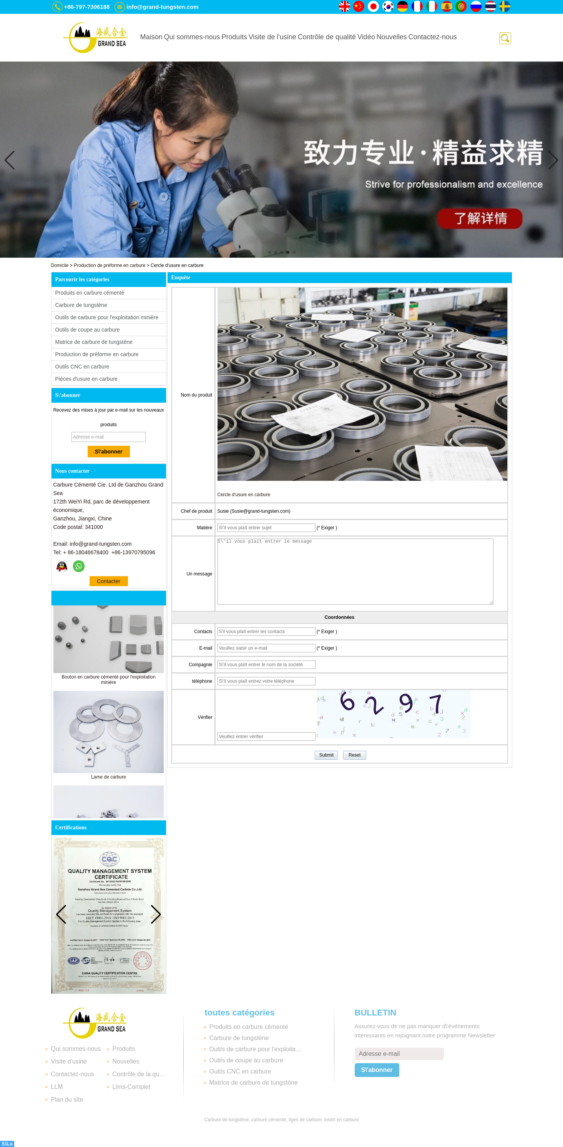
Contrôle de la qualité (140, 1074)
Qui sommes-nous (192, 37)
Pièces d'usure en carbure (86, 379)
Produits (234, 37)
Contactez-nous (433, 37)
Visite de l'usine (272, 37)
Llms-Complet (132, 1087)
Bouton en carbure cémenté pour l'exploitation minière (108, 682)
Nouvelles (392, 37)
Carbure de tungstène (81, 305)
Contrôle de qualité (327, 37)
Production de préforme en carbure (109, 265)
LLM (57, 1087)
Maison (151, 37)
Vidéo (366, 37)
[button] (269, 252)
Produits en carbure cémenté (90, 293)
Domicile (60, 265)
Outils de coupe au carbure (87, 330)
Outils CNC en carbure (82, 366)
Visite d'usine (69, 1061)
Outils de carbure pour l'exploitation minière (107, 317)
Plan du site (67, 1099)
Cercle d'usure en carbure (244, 494)
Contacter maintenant (108, 582)
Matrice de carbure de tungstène (94, 342)
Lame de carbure (108, 779)
